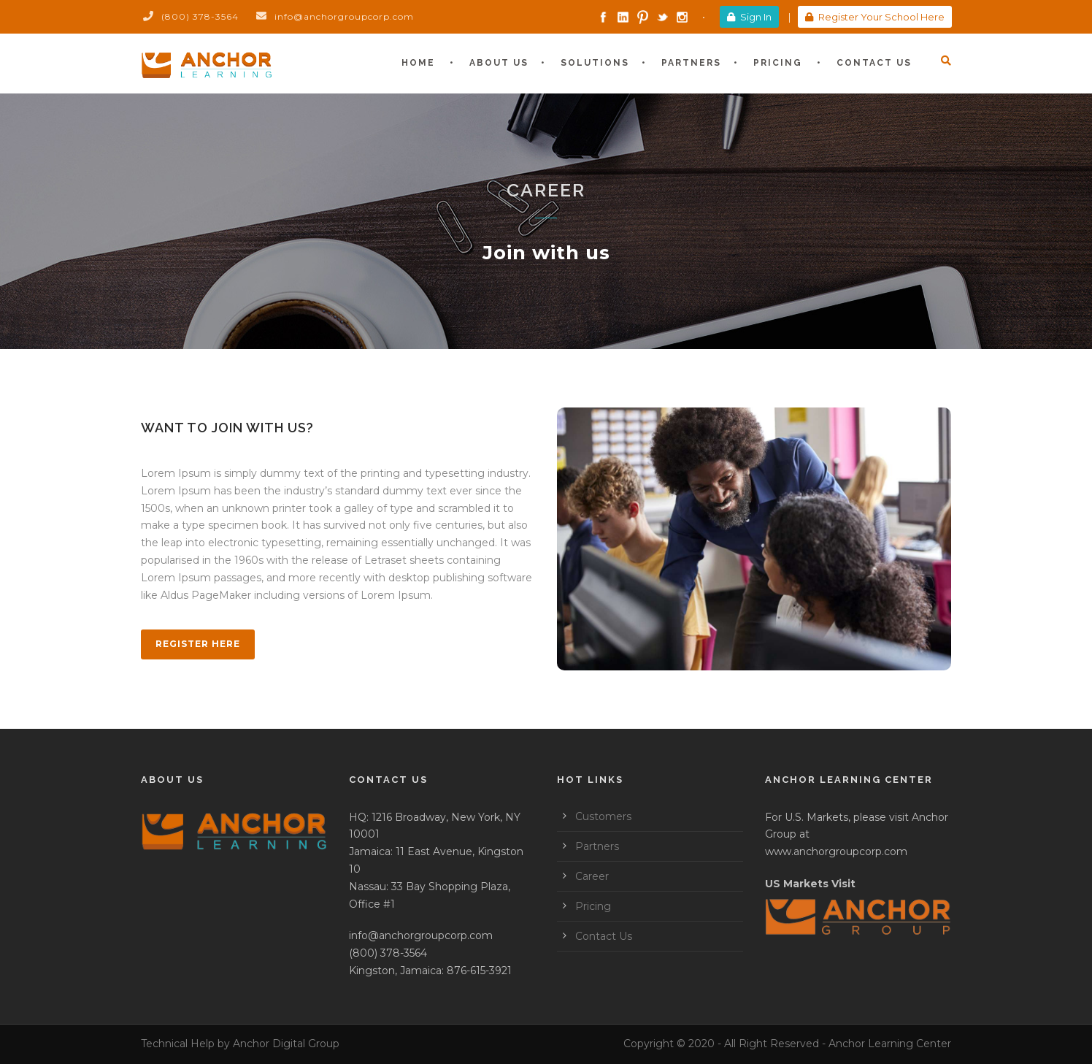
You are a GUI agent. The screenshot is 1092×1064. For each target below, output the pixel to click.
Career (592, 876)
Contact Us (874, 63)
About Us (498, 63)
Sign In (749, 17)
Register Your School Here (875, 17)
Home (418, 63)
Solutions (595, 63)
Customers (603, 816)
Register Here (197, 643)
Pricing (777, 63)
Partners (691, 63)
